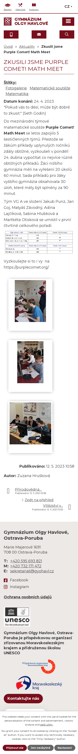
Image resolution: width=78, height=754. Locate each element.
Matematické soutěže (50, 88)
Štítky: (10, 82)
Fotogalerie (16, 88)
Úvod (8, 46)
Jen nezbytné (40, 747)
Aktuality (27, 46)
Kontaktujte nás (23, 698)
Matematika (17, 94)
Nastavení (65, 747)
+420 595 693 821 (26, 561)
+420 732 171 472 (25, 566)
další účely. (46, 724)
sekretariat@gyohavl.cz (32, 571)
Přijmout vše (15, 747)
